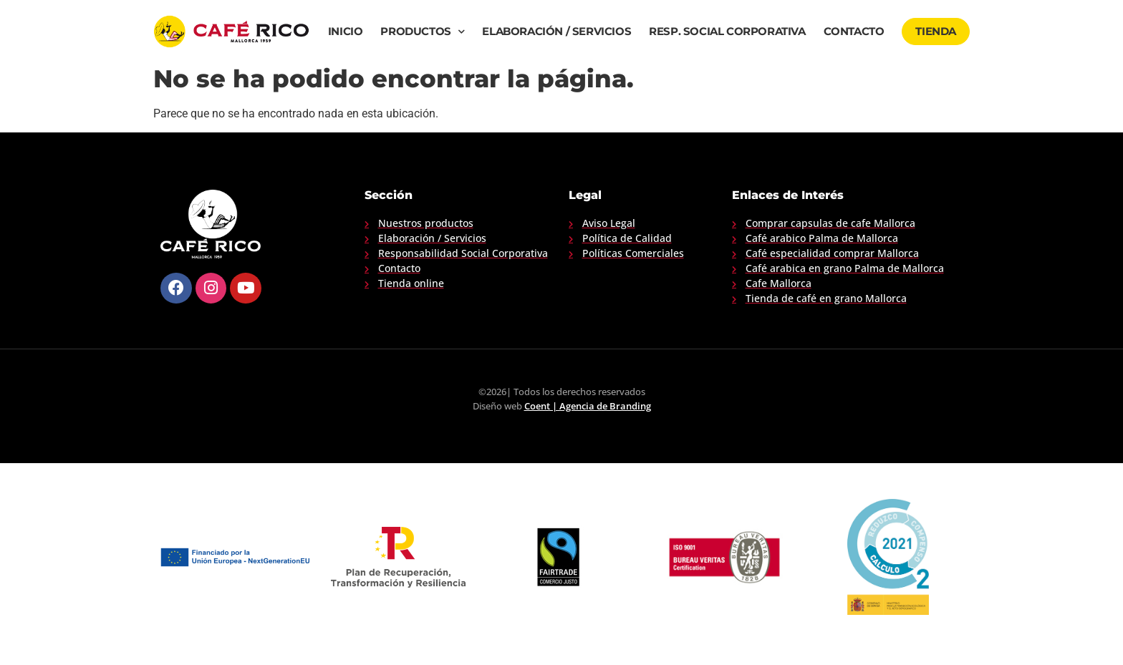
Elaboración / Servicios (556, 31)
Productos (422, 31)
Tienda (935, 31)
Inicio (345, 31)
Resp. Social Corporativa (727, 31)
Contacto (854, 31)
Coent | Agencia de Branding (587, 405)
